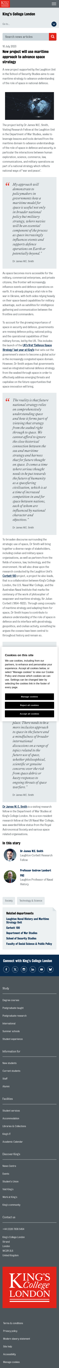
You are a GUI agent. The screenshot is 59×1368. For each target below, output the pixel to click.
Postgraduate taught (26, 1009)
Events (18, 1175)
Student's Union (23, 1182)
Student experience (25, 1040)
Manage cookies (22, 1362)
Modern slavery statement (27, 1339)
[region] (29, 684)
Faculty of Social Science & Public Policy (29, 944)
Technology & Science (31, 900)
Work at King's (22, 1198)
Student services (24, 1111)
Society (9, 900)
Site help (18, 1346)
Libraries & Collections (27, 1127)
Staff (17, 1079)
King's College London (19, 14)
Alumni (18, 1087)
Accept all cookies (29, 714)
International (21, 1024)
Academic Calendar (25, 1143)
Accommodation (23, 1119)
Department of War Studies (21, 933)
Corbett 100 (9, 576)
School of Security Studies (21, 938)
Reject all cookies (29, 705)
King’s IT (19, 1135)
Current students (24, 1072)
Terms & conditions (24, 1323)
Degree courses (23, 1001)
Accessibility (20, 1354)
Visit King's (20, 1190)
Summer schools (24, 1032)
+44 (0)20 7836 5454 (13, 1229)
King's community (24, 1206)
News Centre (22, 1167)
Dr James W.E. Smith (31, 851)
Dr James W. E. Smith (15, 806)
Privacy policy (21, 1331)
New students (22, 1064)
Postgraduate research (27, 1017)
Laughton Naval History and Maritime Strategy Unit (27, 920)
